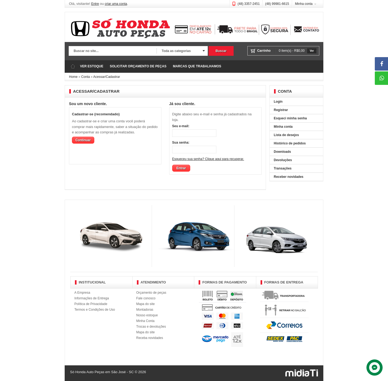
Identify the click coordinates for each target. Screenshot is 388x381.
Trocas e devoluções (151, 326)
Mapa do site (145, 304)
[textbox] (112, 51)
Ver (312, 50)
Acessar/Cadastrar (106, 77)
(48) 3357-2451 (249, 4)
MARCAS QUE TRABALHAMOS (197, 66)
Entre (95, 4)
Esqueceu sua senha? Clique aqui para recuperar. (208, 159)
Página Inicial (73, 66)
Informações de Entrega (91, 298)
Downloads (282, 152)
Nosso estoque (147, 315)
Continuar (83, 140)
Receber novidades (288, 177)
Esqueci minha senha (290, 118)
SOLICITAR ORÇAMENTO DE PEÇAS (138, 66)
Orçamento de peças (151, 293)
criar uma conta (116, 4)
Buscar (221, 51)
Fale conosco (145, 298)
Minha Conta (145, 321)
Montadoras (144, 309)
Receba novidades (149, 338)
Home (73, 77)
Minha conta (304, 4)
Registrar (281, 110)
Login (278, 101)
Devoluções (283, 160)
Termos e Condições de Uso (94, 309)
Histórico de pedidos (290, 143)
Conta (85, 77)
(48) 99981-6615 (277, 4)
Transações (283, 168)
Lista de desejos (286, 135)
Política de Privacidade (90, 304)
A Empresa (82, 293)
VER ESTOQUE (91, 66)
